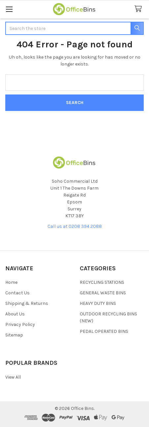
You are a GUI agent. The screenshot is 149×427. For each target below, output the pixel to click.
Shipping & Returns (26, 303)
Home (11, 282)
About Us (15, 314)
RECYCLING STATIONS (102, 282)
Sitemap (14, 335)
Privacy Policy (20, 324)
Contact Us (17, 293)
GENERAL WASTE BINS (103, 293)
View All (13, 377)
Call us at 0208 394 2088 (74, 226)
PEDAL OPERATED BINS (104, 331)
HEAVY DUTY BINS (98, 303)
